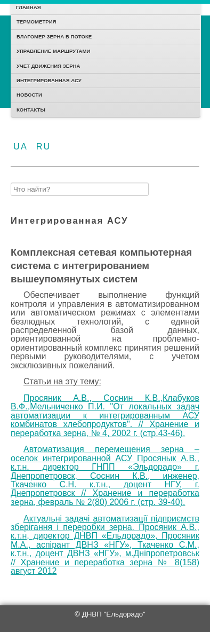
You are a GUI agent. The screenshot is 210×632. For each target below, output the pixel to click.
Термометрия (36, 22)
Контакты (31, 110)
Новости (29, 95)
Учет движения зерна (48, 66)
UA (22, 146)
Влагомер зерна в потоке (54, 37)
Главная (28, 7)
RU (43, 146)
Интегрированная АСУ (49, 80)
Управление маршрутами (53, 51)
